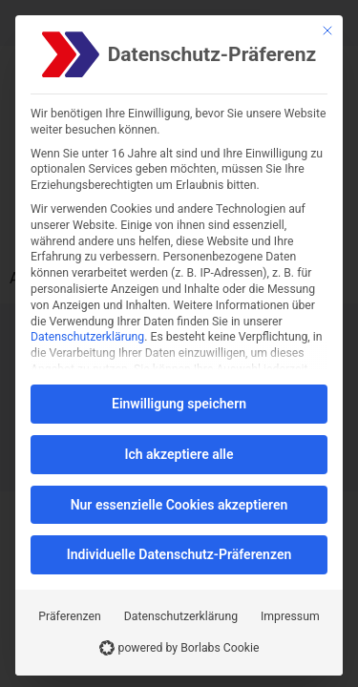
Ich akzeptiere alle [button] (178, 454)
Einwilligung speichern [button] (179, 403)
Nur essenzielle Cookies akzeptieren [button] (179, 504)
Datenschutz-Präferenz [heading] (212, 55)
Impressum (290, 616)
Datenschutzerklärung (87, 337)
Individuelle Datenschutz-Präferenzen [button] (179, 554)
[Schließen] (327, 30)
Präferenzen (69, 616)
